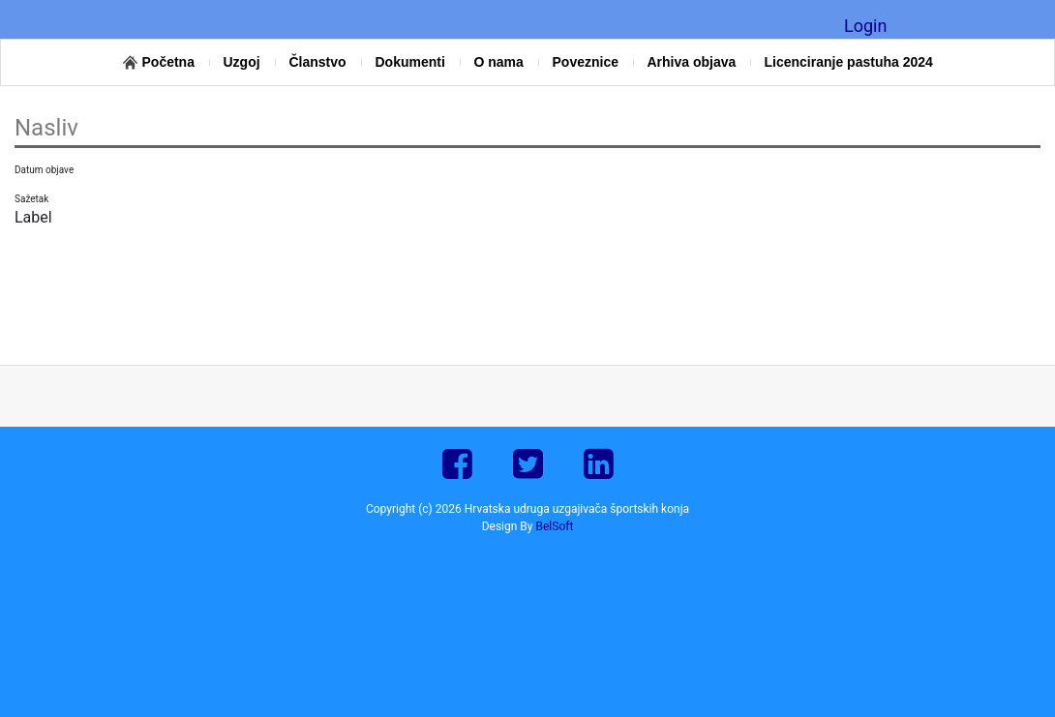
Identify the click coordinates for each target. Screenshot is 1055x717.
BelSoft (555, 526)
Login (865, 25)
